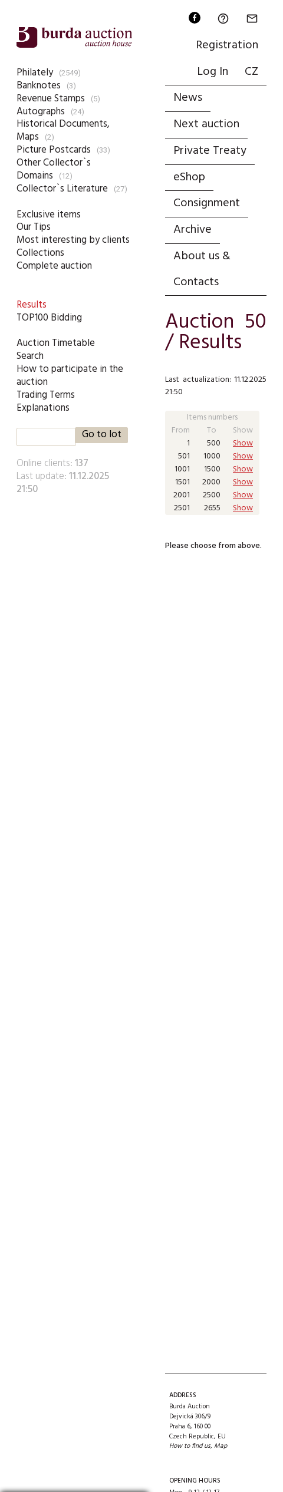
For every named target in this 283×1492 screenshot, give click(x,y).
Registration (227, 45)
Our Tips (34, 227)
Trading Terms (46, 395)
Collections (40, 253)
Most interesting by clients (73, 240)
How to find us (189, 1446)
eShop (189, 177)
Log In (212, 71)
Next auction (206, 124)
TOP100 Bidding (49, 318)
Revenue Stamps (51, 99)
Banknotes (39, 86)
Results (32, 305)
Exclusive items (49, 215)
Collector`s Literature (62, 189)
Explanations (43, 408)
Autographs (41, 112)
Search (30, 356)
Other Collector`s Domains (54, 169)
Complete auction (54, 266)
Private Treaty (209, 150)
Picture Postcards (54, 150)
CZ (251, 71)
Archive (192, 229)
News (187, 97)
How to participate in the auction (70, 375)
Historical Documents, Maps (63, 130)
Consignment (206, 203)
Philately (35, 73)
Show (243, 443)
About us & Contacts (202, 269)
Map (220, 1446)
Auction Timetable (56, 343)
